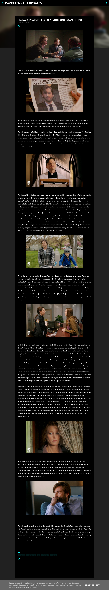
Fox (39, 555)
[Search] (44, 3)
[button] (19, 26)
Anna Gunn (22, 555)
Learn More (89, 585)
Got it (98, 585)
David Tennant (31, 555)
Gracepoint (45, 555)
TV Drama (53, 555)
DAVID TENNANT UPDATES (23, 3)
